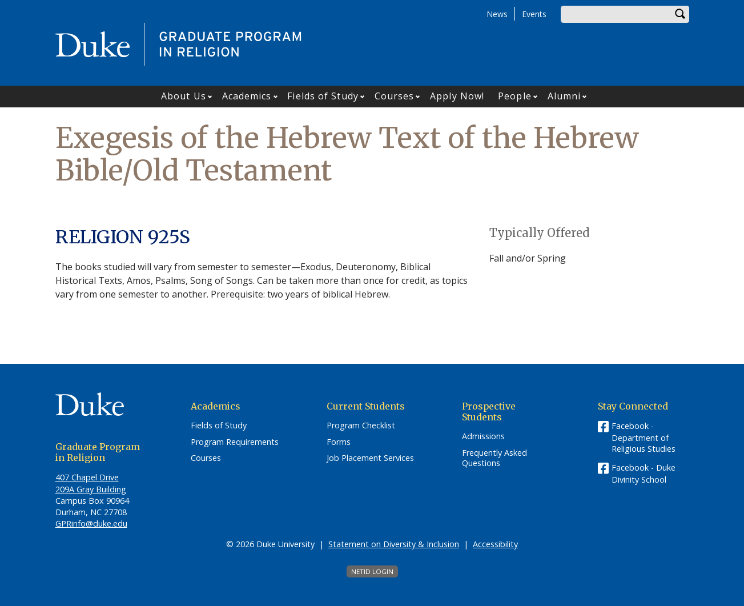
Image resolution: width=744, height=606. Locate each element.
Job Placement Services (370, 458)
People (515, 96)
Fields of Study (323, 96)
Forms (339, 442)
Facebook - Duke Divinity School (643, 473)
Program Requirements (235, 442)
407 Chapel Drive (87, 477)
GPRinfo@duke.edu (91, 523)
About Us (183, 96)
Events (534, 14)
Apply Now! (457, 96)
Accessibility (495, 544)
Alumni (564, 96)
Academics (247, 96)
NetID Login (372, 571)
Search (680, 14)
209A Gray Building (90, 489)
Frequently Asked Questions (494, 458)
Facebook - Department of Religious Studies (643, 437)
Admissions (483, 436)
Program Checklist (361, 425)
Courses (395, 96)
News (497, 14)
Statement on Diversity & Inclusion (393, 544)
